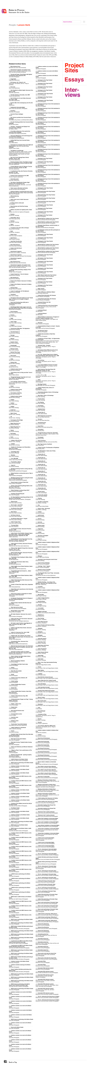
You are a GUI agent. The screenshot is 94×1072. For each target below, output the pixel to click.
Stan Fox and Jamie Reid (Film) (44, 416)
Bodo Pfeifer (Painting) (14, 400)
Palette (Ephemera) (20, 535)
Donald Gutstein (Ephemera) (45, 292)
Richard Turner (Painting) (14, 414)
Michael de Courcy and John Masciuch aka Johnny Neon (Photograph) (47, 830)
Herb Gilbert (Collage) (40, 587)
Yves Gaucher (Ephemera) (41, 723)
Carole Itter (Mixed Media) (41, 413)
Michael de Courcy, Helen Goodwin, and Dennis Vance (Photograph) (46, 850)
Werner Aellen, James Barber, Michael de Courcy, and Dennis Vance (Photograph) (47, 795)
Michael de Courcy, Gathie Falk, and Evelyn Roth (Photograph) (47, 895)
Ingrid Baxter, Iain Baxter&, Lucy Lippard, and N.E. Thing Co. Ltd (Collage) (46, 366)
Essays (76, 80)
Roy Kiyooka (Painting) (16, 421)
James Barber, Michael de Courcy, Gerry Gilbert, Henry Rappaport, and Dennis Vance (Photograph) (47, 786)
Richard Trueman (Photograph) (43, 563)
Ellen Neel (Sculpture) (13, 526)
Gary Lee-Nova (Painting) (14, 346)
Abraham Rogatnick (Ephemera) (19, 176)
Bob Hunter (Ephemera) (46, 583)
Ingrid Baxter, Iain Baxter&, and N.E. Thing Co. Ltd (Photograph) (46, 381)
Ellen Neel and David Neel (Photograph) (17, 608)
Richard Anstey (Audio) (41, 674)
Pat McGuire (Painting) (14, 221)
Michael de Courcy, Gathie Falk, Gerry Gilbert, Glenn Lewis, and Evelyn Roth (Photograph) (47, 985)
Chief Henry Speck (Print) (14, 218)
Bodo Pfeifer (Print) (13, 404)
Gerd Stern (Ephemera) (20, 163)
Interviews (76, 92)
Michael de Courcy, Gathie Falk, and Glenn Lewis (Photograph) (47, 910)
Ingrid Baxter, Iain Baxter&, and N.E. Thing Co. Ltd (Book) (19, 83)
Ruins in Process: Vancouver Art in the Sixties (16, 11)
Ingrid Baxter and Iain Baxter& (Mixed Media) (45, 612)
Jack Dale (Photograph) (20, 75)
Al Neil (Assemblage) (17, 661)
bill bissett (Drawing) (40, 512)
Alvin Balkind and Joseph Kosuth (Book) (19, 132)
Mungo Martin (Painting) (19, 228)
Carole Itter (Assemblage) (41, 492)
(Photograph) (14, 197)
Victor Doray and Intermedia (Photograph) (18, 108)
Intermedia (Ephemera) (14, 179)
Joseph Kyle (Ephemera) (19, 95)
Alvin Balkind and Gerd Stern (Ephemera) (18, 725)
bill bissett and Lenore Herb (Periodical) (17, 67)
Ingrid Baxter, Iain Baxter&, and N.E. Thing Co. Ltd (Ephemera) (46, 715)
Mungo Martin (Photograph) (20, 308)
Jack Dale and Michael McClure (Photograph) (47, 219)
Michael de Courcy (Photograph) (43, 742)
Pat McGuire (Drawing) (14, 215)
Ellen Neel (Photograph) (21, 192)
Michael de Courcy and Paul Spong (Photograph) (46, 749)
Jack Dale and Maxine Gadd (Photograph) (46, 276)
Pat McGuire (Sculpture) (14, 225)
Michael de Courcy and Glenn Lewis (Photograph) (47, 822)
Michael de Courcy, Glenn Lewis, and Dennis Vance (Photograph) (46, 954)
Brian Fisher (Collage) (13, 295)
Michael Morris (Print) (13, 366)
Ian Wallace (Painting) (40, 719)
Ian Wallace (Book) (19, 128)
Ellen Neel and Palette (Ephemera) (20, 540)
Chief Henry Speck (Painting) (15, 242)
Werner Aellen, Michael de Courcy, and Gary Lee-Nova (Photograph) (46, 935)
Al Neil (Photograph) (13, 675)
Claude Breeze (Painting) (18, 275)
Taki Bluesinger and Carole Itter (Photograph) (45, 385)
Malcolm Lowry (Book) (20, 378)
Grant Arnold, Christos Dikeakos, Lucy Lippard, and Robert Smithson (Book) (47, 318)
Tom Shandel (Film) (40, 430)
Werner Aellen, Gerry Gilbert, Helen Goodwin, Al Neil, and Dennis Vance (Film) (47, 434)
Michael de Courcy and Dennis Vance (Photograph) (47, 777)
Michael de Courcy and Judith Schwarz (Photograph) (47, 914)
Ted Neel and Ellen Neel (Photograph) (18, 189)
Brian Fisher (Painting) (14, 336)
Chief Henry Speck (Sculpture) (15, 235)
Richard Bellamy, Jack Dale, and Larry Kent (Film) (46, 441)
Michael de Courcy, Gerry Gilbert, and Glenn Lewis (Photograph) (45, 980)
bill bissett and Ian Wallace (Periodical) (17, 252)
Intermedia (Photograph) (14, 111)
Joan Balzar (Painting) (13, 731)
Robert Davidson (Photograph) (19, 491)
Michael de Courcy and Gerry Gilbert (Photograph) (46, 767)
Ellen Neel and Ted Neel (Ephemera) (19, 633)
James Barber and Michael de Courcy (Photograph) (47, 826)
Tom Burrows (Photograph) (41, 331)
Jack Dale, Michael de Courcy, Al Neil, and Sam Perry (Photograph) (47, 306)
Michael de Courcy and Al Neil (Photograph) (47, 799)
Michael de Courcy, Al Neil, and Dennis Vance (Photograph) (45, 839)
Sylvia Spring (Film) (40, 615)
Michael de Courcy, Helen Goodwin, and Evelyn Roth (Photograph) (46, 867)
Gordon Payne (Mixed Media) (42, 506)
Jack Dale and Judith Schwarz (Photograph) (18, 760)
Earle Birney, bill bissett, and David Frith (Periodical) (20, 255)
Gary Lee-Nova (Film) (41, 423)
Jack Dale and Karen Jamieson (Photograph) (19, 985)
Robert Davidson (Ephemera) (20, 653)
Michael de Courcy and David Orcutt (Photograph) (46, 739)
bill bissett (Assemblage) (14, 410)
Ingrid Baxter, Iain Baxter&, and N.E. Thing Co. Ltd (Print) (46, 376)
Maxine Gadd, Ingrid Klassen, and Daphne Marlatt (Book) (18, 383)
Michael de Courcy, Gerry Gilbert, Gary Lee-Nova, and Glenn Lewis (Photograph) (47, 781)
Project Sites (76, 67)
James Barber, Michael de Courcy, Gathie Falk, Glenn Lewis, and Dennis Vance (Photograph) (47, 790)
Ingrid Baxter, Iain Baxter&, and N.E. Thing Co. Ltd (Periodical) (46, 727)
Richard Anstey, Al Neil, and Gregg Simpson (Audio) (47, 667)
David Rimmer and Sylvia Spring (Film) (44, 427)
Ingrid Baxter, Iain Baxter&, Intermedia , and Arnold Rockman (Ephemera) (20, 184)
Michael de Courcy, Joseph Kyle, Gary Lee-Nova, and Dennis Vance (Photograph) (47, 943)
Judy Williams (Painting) (42, 502)
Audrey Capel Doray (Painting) (15, 459)
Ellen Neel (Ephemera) (20, 554)
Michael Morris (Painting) (14, 359)
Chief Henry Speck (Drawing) (15, 312)
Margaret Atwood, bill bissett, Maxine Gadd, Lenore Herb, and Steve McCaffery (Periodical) (20, 71)
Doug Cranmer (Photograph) (18, 483)
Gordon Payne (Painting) (41, 539)
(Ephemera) (20, 624)
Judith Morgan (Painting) (14, 238)
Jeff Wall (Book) (41, 311)
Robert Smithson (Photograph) (42, 323)
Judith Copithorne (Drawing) (17, 728)
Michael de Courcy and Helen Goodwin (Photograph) (47, 854)
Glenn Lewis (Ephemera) (14, 87)
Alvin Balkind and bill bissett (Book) (20, 137)
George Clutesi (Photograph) (15, 288)
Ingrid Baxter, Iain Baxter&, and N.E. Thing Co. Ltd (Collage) (46, 346)
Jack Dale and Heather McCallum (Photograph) (20, 946)
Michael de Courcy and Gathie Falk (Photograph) (47, 819)
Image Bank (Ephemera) (14, 79)
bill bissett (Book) (15, 249)
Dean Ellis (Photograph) (43, 303)
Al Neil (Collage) (13, 708)
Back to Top (16, 1061)
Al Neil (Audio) (39, 708)
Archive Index (84, 22)
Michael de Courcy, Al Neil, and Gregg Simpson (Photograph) (44, 976)
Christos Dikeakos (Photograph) (46, 296)
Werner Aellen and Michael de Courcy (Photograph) (47, 972)
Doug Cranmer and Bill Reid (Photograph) (21, 479)
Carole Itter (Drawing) (44, 396)
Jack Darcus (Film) (40, 438)
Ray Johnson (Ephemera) (19, 158)
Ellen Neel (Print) (12, 315)
